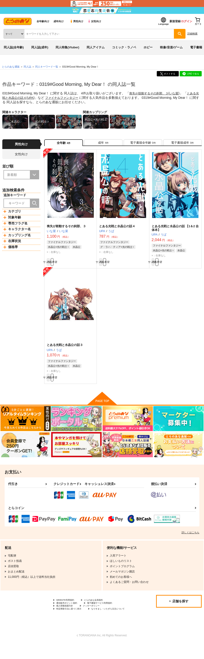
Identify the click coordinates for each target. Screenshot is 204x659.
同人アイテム (96, 47)
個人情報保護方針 (67, 616)
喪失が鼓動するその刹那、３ (150, 93)
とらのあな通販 (11, 66)
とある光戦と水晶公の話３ (65, 350)
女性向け (94, 21)
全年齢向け (43, 21)
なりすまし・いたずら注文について (78, 623)
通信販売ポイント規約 (70, 612)
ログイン (186, 21)
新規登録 (175, 21)
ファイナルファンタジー (68, 97)
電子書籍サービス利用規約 (110, 612)
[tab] (103, 144)
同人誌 (27, 66)
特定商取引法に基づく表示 (73, 620)
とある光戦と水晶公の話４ (117, 229)
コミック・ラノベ (124, 47)
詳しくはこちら (190, 540)
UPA (36, 97)
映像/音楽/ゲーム (171, 47)
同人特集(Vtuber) (67, 47)
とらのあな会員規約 (102, 608)
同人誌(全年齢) (14, 47)
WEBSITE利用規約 (68, 608)
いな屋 (177, 93)
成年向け (58, 21)
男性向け (76, 21)
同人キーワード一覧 (46, 66)
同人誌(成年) (39, 47)
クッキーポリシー (99, 616)
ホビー (148, 47)
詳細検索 (192, 33)
